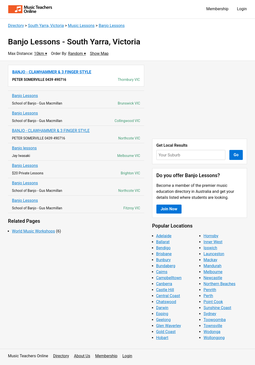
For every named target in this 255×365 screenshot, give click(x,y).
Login (242, 8)
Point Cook (213, 301)
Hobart (162, 337)
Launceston (213, 253)
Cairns (162, 271)
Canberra (164, 283)
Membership (217, 8)
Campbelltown (169, 277)
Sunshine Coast (217, 307)
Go (236, 154)
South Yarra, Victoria (46, 25)
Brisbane (164, 253)
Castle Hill (165, 289)
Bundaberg (165, 265)
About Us (82, 356)
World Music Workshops (33, 231)
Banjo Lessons (112, 25)
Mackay (210, 259)
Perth (208, 295)
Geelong (163, 319)
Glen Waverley (168, 325)
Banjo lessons (24, 148)
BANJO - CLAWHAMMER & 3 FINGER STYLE (51, 130)
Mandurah (212, 265)
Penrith (209, 289)
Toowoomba (214, 319)
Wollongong (214, 337)
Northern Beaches (219, 283)
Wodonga (211, 331)
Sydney (209, 313)
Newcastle (212, 277)
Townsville (212, 325)
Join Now (169, 209)
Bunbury (163, 259)
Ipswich (210, 247)
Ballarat (163, 242)
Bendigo (163, 247)
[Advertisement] (199, 100)
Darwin (162, 307)
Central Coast (168, 295)
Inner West (212, 242)
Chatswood (166, 301)
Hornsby (210, 236)
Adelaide (164, 236)
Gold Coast (166, 331)
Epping (162, 313)
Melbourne (212, 271)
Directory (16, 25)
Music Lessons (81, 25)
